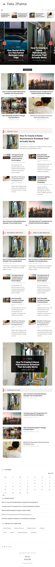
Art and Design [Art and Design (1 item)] (7, 528)
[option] (22, 15)
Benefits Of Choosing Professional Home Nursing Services (18, 178)
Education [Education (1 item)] (42, 528)
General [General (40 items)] (12, 532)
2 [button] (27, 226)
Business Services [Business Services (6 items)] (19, 528)
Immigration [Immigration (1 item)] (34, 532)
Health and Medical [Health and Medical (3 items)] (22, 532)
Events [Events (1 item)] (5, 532)
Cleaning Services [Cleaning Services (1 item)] (31, 528)
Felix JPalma (17, 4)
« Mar (3, 495)
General (18, 47)
